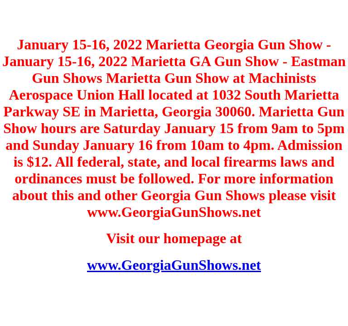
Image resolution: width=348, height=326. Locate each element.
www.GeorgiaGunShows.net (174, 265)
